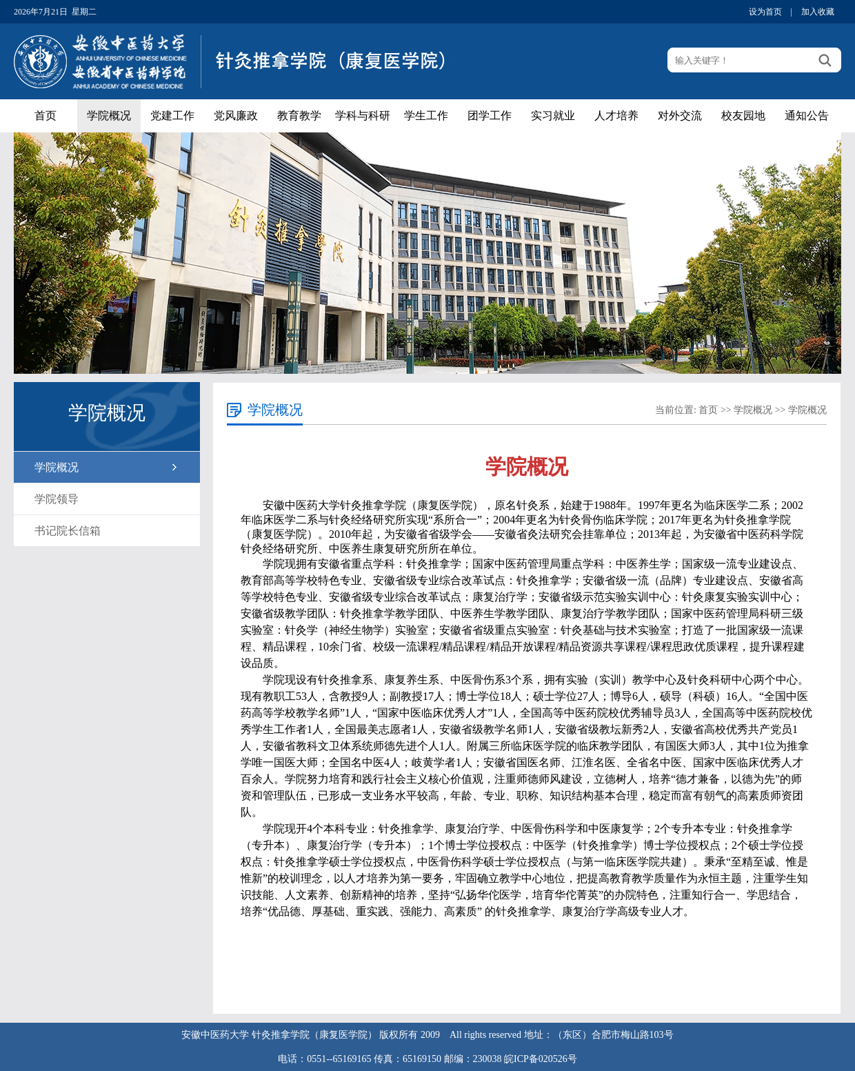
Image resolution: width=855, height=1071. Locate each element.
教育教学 (299, 115)
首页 (45, 115)
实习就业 (553, 115)
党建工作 (172, 115)
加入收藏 (817, 12)
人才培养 (616, 115)
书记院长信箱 (67, 531)
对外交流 (680, 115)
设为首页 (765, 12)
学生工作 (426, 115)
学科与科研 (362, 115)
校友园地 (743, 115)
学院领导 (56, 499)
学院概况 (109, 115)
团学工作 (489, 115)
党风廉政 (236, 115)
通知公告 (807, 115)
